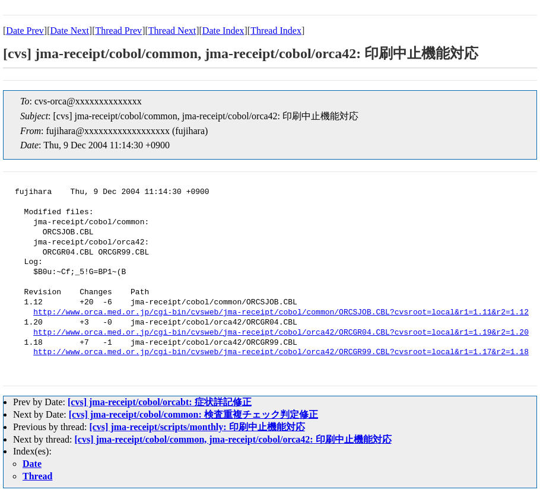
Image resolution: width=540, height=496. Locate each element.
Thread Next (172, 31)
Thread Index (275, 31)
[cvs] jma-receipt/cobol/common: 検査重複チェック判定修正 (193, 414)
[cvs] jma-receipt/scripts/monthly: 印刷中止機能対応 (196, 427)
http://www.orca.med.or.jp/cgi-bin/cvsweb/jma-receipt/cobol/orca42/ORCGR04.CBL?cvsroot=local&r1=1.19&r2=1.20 (281, 333)
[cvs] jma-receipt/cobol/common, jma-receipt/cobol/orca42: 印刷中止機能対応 (233, 439)
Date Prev (25, 31)
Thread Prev (118, 31)
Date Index (223, 31)
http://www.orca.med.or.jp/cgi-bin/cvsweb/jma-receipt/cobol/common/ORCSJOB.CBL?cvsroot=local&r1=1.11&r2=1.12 (281, 312)
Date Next (69, 31)
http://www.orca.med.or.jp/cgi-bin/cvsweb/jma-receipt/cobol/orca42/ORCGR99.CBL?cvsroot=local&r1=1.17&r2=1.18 (281, 352)
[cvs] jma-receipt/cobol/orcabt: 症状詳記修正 (160, 402)
